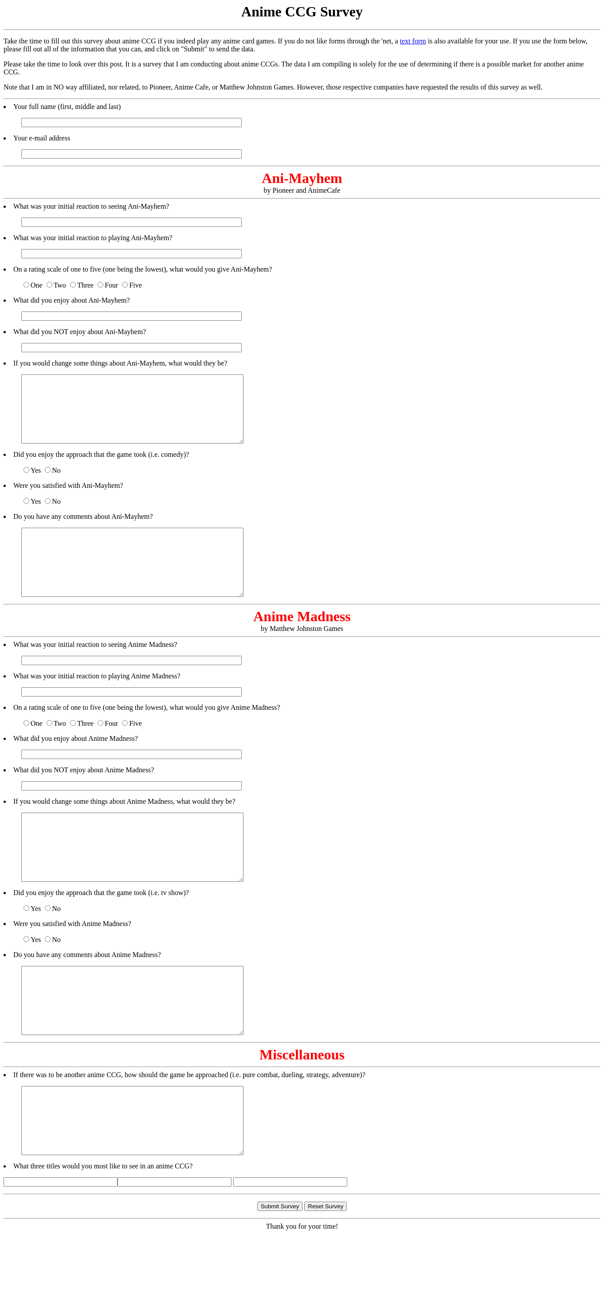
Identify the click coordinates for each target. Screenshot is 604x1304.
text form (413, 41)
